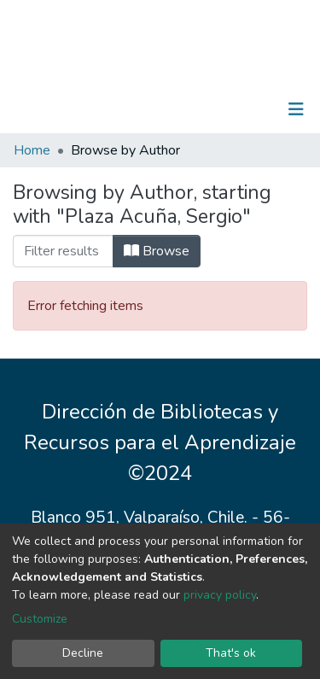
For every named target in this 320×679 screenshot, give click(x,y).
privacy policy (219, 595)
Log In (243, 109)
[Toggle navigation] (296, 109)
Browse (156, 251)
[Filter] (63, 251)
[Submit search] (207, 109)
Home (32, 150)
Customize (39, 619)
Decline (82, 653)
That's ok (231, 653)
